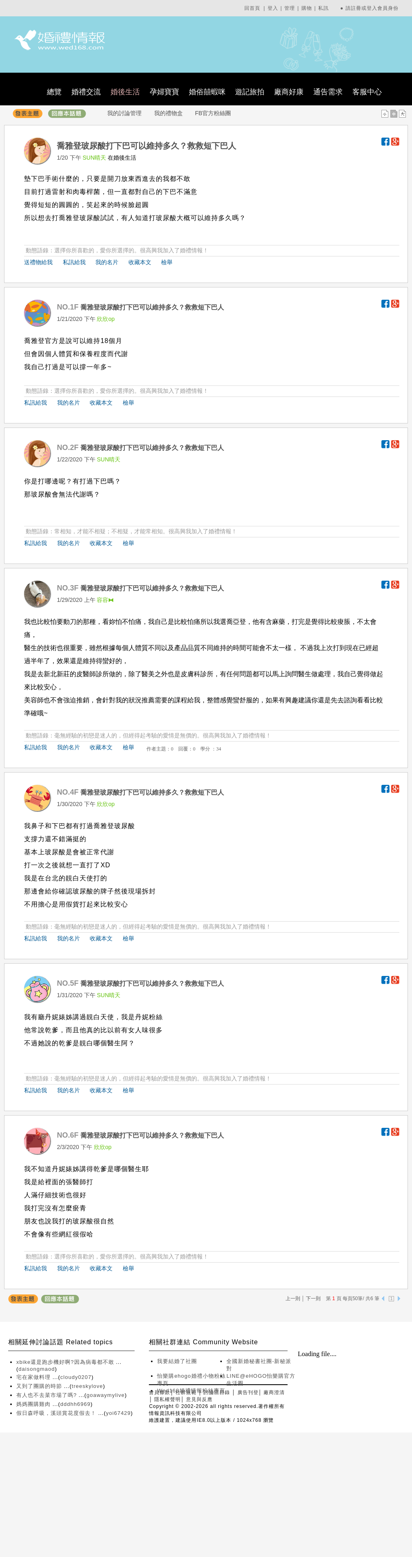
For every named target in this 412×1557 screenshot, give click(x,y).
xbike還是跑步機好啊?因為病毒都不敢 (66, 1362)
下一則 (313, 1298)
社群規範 (186, 1392)
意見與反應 (199, 1399)
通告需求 (328, 92)
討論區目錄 (217, 1392)
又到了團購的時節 (40, 1386)
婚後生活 (125, 92)
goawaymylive (105, 1395)
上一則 (293, 1298)
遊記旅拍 (249, 92)
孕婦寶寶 (164, 92)
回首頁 (252, 8)
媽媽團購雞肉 (34, 1404)
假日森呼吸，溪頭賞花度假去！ (57, 1413)
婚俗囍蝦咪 (207, 92)
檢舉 (167, 262)
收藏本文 (139, 262)
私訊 (323, 8)
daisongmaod (36, 1369)
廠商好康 (288, 92)
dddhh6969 (75, 1404)
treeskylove (87, 1386)
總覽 (54, 92)
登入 (273, 8)
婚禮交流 (86, 92)
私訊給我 (74, 262)
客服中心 (367, 92)
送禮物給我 (38, 262)
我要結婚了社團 (177, 1361)
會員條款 (159, 1392)
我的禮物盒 (168, 113)
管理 (289, 8)
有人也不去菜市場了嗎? (47, 1395)
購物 (306, 8)
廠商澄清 (274, 1392)
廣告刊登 (248, 1392)
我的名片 (106, 262)
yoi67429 (118, 1413)
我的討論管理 (124, 113)
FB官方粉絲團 (213, 113)
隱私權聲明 (167, 1399)
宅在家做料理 (34, 1377)
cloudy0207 (76, 1377)
